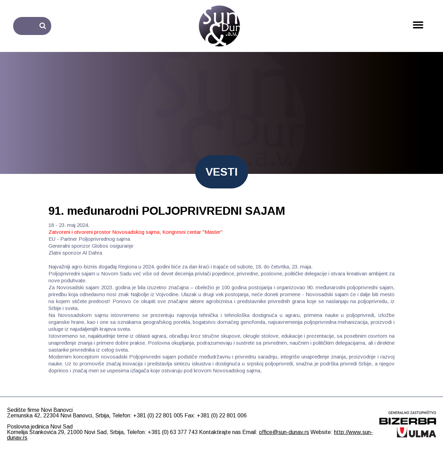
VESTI (222, 172)
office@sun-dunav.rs (284, 432)
